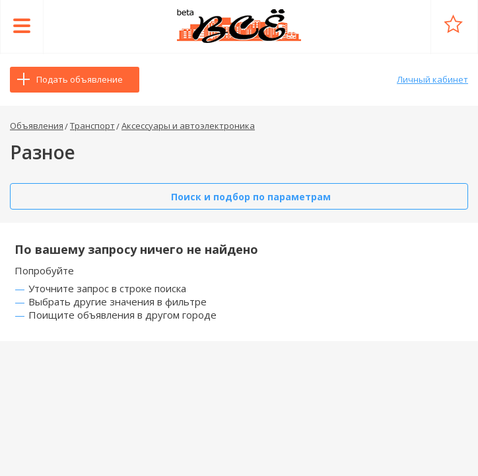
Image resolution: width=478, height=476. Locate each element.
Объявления (36, 126)
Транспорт (92, 126)
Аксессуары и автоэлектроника (188, 126)
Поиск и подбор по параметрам (251, 196)
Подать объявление (79, 79)
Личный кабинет (432, 79)
